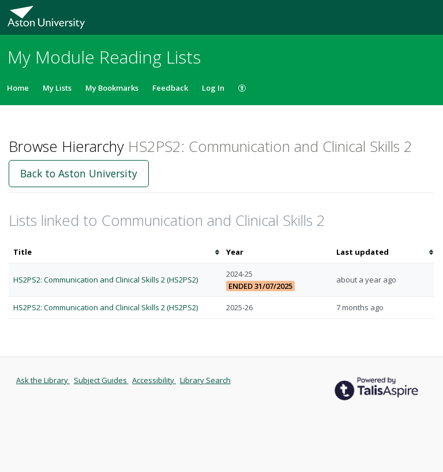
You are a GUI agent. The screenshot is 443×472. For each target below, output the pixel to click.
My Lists (57, 88)
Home (18, 88)
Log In (213, 88)
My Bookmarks (111, 88)
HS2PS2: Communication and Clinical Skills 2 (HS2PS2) (105, 279)
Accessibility (154, 380)
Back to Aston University (78, 173)
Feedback (170, 88)
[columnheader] (115, 252)
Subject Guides (101, 380)
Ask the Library (43, 380)
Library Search (205, 380)
